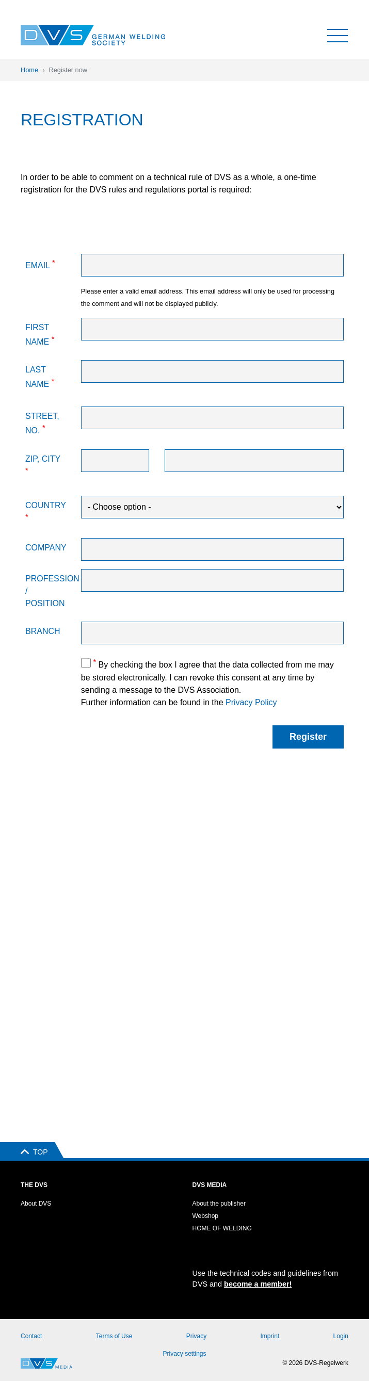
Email (40, 264)
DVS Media (209, 1185)
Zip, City (42, 464)
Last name (39, 376)
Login (340, 1336)
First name (39, 334)
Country (45, 511)
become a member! (258, 1284)
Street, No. (42, 423)
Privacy (196, 1336)
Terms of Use (114, 1336)
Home (29, 70)
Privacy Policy (251, 702)
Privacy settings (184, 1353)
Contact (31, 1336)
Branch (42, 631)
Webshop (205, 1216)
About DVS (36, 1203)
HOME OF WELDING (222, 1228)
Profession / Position (49, 591)
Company (46, 547)
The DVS (34, 1185)
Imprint (270, 1336)
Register (308, 737)
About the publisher (219, 1203)
